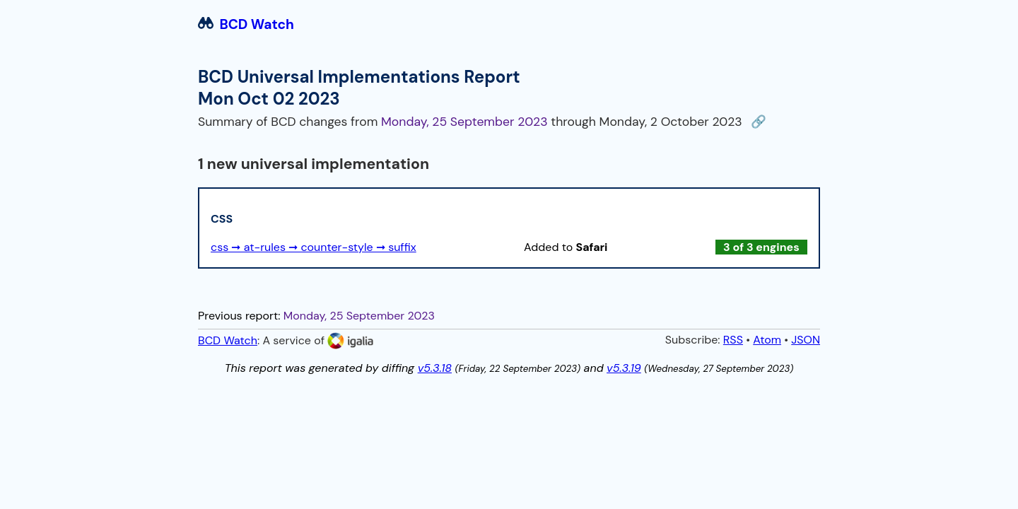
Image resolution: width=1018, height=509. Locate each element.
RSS (733, 339)
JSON (805, 339)
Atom (767, 339)
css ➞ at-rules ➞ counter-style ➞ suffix (313, 247)
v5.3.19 (624, 368)
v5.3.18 (435, 368)
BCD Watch (246, 24)
